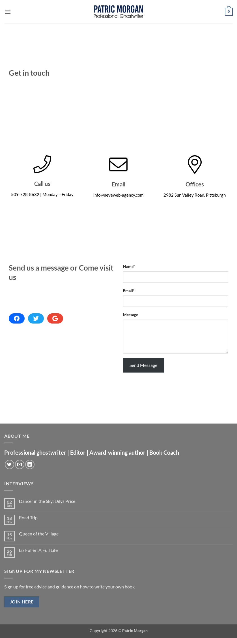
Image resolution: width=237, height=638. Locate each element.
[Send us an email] (19, 464)
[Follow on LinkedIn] (30, 464)
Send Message (143, 365)
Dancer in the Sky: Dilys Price (47, 501)
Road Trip (28, 517)
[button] (7, 12)
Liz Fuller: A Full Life (38, 550)
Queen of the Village (39, 533)
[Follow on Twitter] (9, 464)
